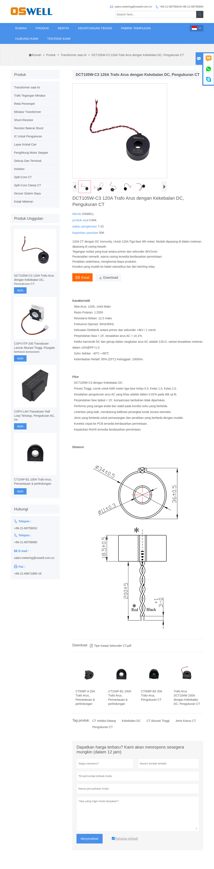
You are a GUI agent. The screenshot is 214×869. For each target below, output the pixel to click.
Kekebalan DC (131, 720)
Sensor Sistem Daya (27, 193)
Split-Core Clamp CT (27, 185)
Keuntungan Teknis (95, 28)
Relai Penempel (24, 103)
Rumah (21, 28)
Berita (63, 28)
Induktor (19, 169)
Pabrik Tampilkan (136, 28)
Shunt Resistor (23, 120)
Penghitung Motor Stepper (31, 152)
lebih (20, 290)
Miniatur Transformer (27, 112)
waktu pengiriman (85, 226)
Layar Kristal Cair (25, 144)
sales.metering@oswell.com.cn (133, 6)
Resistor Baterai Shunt (28, 128)
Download (108, 277)
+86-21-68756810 (25, 528)
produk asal (80, 220)
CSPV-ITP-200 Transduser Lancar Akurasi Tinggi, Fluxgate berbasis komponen (34, 348)
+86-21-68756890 (25, 542)
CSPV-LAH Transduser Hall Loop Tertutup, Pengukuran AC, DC (34, 416)
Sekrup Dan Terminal (27, 160)
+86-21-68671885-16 (27, 573)
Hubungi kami (26, 38)
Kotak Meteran (23, 201)
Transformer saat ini (74, 55)
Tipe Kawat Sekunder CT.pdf (110, 645)
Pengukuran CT (102, 727)
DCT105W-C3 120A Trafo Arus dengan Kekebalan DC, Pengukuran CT (34, 280)
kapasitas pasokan (85, 232)
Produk (42, 28)
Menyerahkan (89, 838)
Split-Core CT (23, 177)
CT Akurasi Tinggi (158, 720)
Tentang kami (58, 38)
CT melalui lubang (104, 720)
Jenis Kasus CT (185, 720)
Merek (77, 214)
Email (82, 277)
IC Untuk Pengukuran (28, 136)
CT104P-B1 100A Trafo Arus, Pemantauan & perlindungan (33, 481)
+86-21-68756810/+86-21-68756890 (181, 6)
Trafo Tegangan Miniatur (30, 95)
